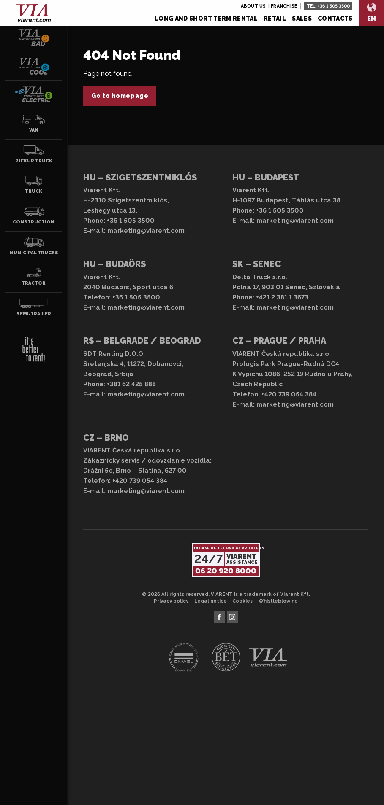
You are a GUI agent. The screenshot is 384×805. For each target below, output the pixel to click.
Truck (33, 185)
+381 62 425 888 (131, 384)
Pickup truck (33, 154)
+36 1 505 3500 (334, 5)
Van (33, 123)
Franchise (284, 5)
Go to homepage (120, 95)
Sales (302, 18)
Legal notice (210, 601)
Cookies (242, 601)
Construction (33, 215)
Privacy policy (171, 601)
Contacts (335, 18)
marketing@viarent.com (146, 230)
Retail (275, 18)
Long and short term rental (206, 18)
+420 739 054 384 (288, 394)
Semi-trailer (33, 307)
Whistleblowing (278, 601)
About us (253, 5)
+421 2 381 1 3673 (282, 297)
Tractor (33, 276)
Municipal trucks (33, 246)
